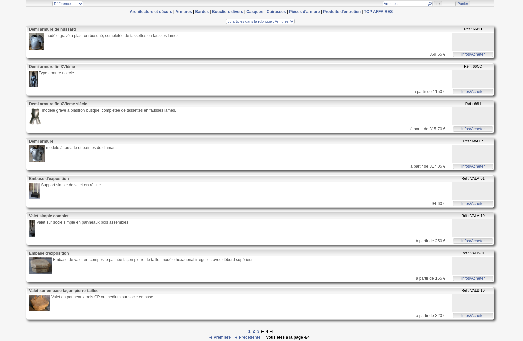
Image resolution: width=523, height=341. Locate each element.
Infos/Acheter (473, 54)
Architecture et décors (151, 11)
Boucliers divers (227, 11)
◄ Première (220, 337)
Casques (254, 11)
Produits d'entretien (342, 11)
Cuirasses (276, 11)
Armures (183, 11)
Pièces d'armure (304, 11)
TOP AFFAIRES (378, 11)
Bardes (202, 11)
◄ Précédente (248, 337)
